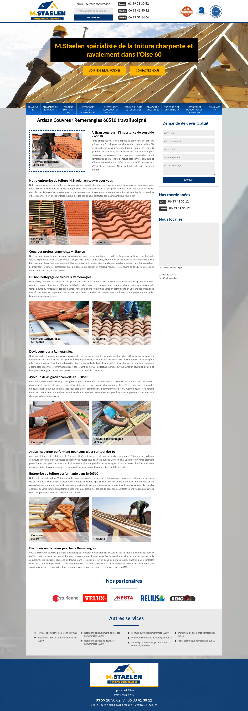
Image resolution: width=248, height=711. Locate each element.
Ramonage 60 (214, 108)
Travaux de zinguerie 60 (153, 108)
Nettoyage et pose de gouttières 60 (88, 110)
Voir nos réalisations (104, 70)
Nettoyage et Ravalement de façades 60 (111, 110)
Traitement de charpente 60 (171, 108)
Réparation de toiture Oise (50, 108)
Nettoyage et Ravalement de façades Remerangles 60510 (102, 634)
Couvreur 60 (33, 108)
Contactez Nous (147, 70)
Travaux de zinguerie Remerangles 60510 (57, 632)
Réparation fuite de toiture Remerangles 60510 (57, 639)
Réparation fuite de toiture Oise (133, 108)
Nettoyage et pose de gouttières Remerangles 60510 (100, 642)
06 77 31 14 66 (138, 17)
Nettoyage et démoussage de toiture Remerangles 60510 (149, 644)
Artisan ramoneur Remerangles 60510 (196, 640)
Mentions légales (146, 705)
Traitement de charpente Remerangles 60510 (196, 634)
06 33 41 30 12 (138, 10)
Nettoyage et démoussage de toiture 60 (194, 110)
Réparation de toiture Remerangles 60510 (151, 637)
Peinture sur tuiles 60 (68, 110)
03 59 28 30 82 (138, 3)
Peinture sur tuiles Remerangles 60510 (150, 632)
